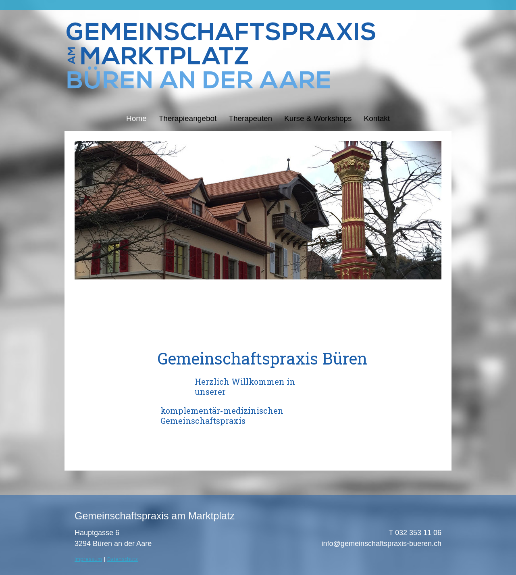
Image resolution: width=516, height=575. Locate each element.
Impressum (88, 558)
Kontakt (377, 118)
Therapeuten (250, 118)
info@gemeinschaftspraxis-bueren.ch (381, 544)
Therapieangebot (188, 118)
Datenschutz (122, 558)
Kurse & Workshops (318, 118)
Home (136, 118)
